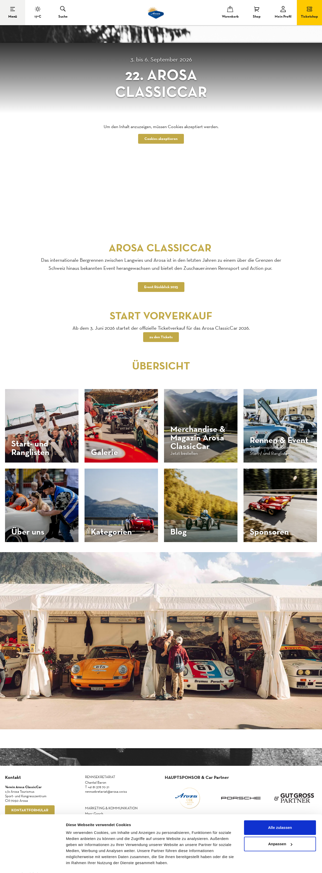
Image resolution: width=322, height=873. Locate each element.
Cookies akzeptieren (161, 138)
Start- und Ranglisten (30, 447)
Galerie (104, 452)
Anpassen (280, 830)
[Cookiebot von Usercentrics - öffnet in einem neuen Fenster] (33, 863)
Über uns (27, 531)
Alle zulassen (280, 814)
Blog (178, 531)
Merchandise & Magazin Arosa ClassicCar (197, 437)
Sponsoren (269, 531)
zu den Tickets (161, 337)
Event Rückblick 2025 (161, 287)
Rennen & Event (279, 440)
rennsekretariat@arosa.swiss (106, 791)
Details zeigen (78, 863)
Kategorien (111, 531)
